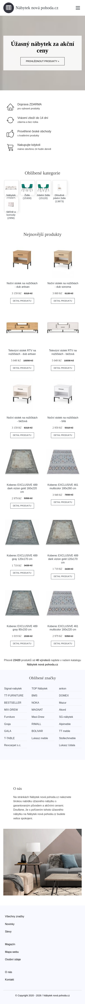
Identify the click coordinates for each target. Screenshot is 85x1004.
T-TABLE (9, 738)
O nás (8, 972)
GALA (7, 731)
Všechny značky (14, 916)
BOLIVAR (37, 731)
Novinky (9, 924)
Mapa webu (12, 951)
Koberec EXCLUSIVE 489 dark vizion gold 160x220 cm (22, 488)
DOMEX (64, 695)
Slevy (8, 931)
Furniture (9, 716)
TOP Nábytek (39, 688)
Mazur (62, 702)
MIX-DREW (11, 709)
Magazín (10, 944)
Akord (62, 709)
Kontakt (9, 979)
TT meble (64, 731)
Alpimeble (65, 724)
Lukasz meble (40, 738)
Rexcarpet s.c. (12, 745)
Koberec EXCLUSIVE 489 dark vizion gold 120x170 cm (62, 559)
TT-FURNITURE (13, 695)
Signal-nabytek (13, 688)
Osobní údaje (13, 959)
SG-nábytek (66, 716)
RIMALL (36, 724)
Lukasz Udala (67, 745)
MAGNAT (37, 709)
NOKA (35, 702)
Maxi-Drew (38, 716)
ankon (62, 688)
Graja (7, 724)
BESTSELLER (12, 702)
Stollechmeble (67, 738)
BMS (34, 695)
